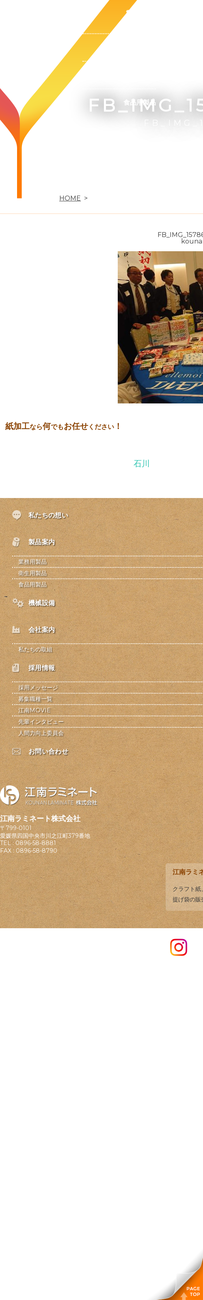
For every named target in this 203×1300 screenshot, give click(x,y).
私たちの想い (61, 13)
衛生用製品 (139, 75)
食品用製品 (139, 102)
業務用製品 (139, 47)
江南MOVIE (34, 710)
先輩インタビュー (41, 721)
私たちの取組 (35, 649)
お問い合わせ (61, 185)
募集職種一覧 (35, 699)
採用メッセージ (38, 687)
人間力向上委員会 (41, 733)
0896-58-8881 (35, 843)
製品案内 (139, 13)
